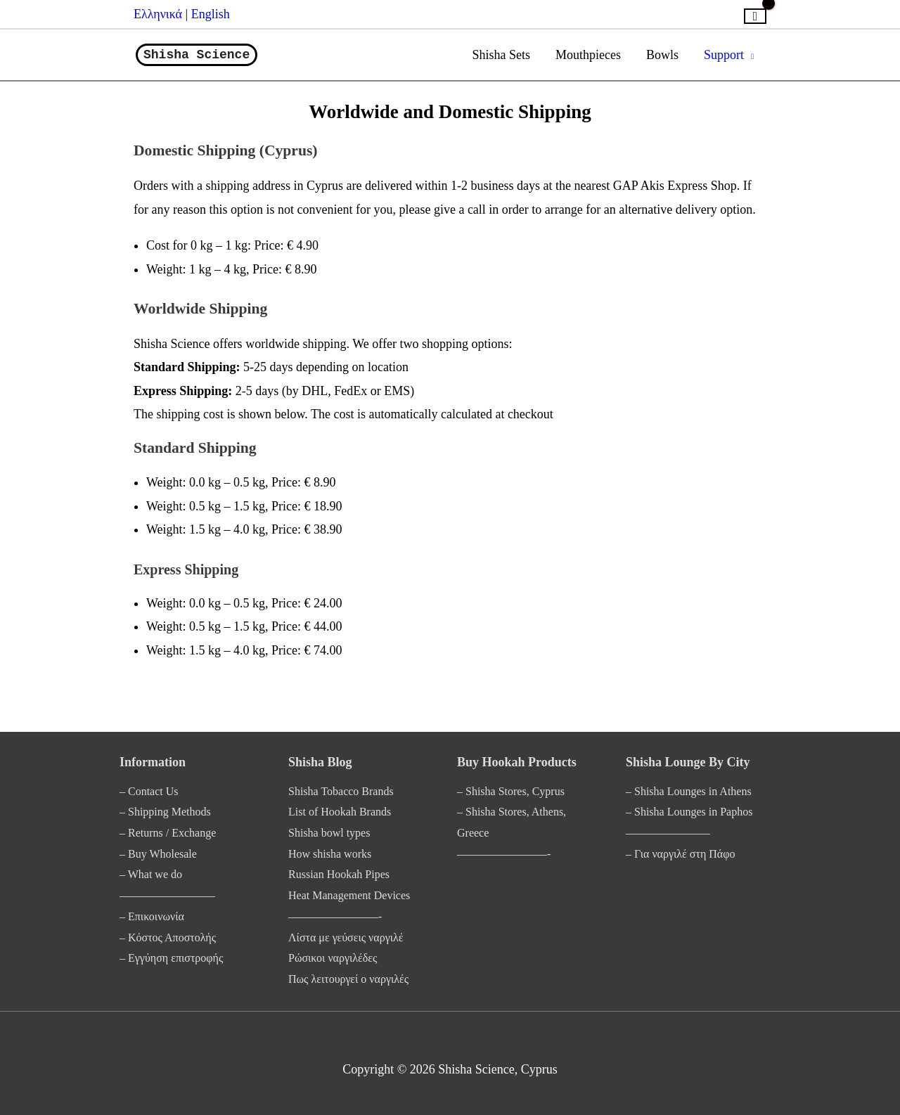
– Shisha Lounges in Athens (689, 791)
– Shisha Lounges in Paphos (689, 812)
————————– (167, 895)
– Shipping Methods (165, 812)
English (210, 14)
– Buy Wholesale (158, 854)
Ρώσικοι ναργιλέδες (332, 958)
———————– (668, 833)
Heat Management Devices (349, 895)
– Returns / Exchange (168, 833)
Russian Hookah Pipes (339, 874)
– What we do (151, 874)
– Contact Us (149, 791)
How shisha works (329, 854)
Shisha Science (196, 55)
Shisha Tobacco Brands (341, 791)
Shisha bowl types (329, 833)
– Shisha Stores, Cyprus (511, 791)
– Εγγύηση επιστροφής (171, 958)
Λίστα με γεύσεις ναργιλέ (346, 937)
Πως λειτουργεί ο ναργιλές (348, 979)
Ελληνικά (160, 14)
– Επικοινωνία (152, 916)
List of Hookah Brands (339, 812)
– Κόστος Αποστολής (168, 937)
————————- (335, 916)
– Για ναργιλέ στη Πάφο (680, 854)
